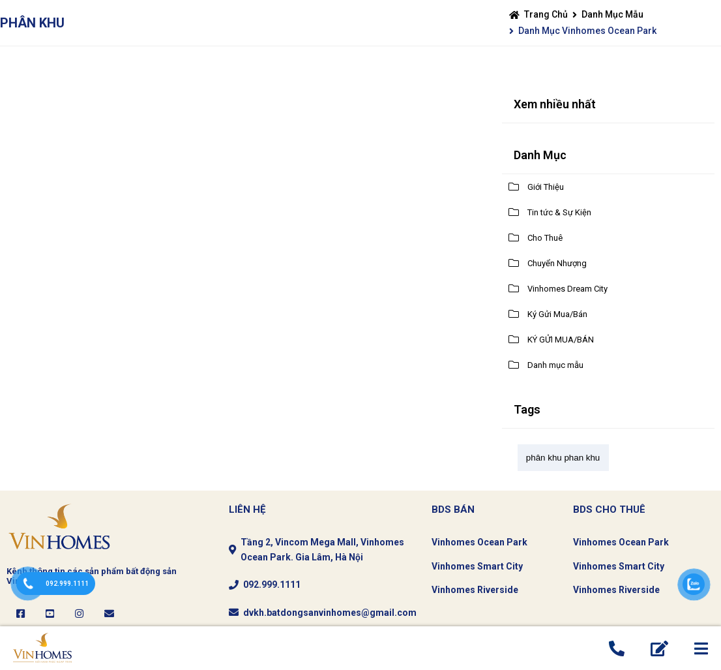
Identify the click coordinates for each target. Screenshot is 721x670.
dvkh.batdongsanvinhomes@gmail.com (330, 612)
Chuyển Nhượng (557, 263)
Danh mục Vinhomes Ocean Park (587, 30)
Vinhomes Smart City (477, 566)
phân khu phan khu (563, 458)
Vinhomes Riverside (475, 590)
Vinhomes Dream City (567, 289)
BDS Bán (453, 509)
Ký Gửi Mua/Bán (557, 314)
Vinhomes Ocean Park (479, 542)
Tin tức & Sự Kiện (559, 212)
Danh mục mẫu (612, 14)
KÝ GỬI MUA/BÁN (560, 339)
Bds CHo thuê (609, 509)
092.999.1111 (272, 584)
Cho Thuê (545, 238)
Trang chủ (546, 14)
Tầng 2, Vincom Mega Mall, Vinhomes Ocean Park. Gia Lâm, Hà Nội (322, 549)
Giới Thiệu (545, 187)
